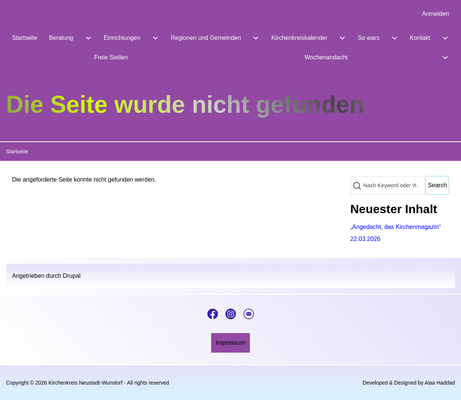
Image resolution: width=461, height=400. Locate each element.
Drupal (71, 276)
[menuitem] (435, 14)
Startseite (17, 151)
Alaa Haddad (440, 383)
